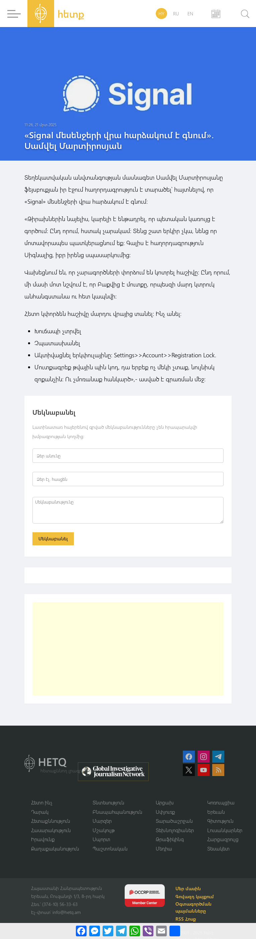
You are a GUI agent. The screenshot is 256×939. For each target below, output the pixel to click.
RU (176, 13)
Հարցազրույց (223, 839)
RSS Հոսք (185, 919)
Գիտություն (220, 820)
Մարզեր (102, 820)
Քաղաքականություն (55, 848)
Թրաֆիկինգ (170, 839)
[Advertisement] (119, 649)
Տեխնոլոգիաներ (175, 830)
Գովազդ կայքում (194, 896)
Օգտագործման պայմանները (193, 907)
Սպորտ (101, 839)
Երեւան (216, 811)
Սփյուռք (165, 811)
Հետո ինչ (41, 802)
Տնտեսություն (108, 802)
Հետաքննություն (50, 820)
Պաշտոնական (110, 848)
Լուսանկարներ (224, 830)
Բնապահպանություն (117, 811)
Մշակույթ (104, 830)
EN (190, 13)
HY (161, 13)
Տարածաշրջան (174, 820)
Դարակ (39, 811)
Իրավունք (43, 839)
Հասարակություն (51, 830)
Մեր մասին (188, 888)
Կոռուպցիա (221, 802)
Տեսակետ (218, 848)
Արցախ (165, 802)
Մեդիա (164, 848)
